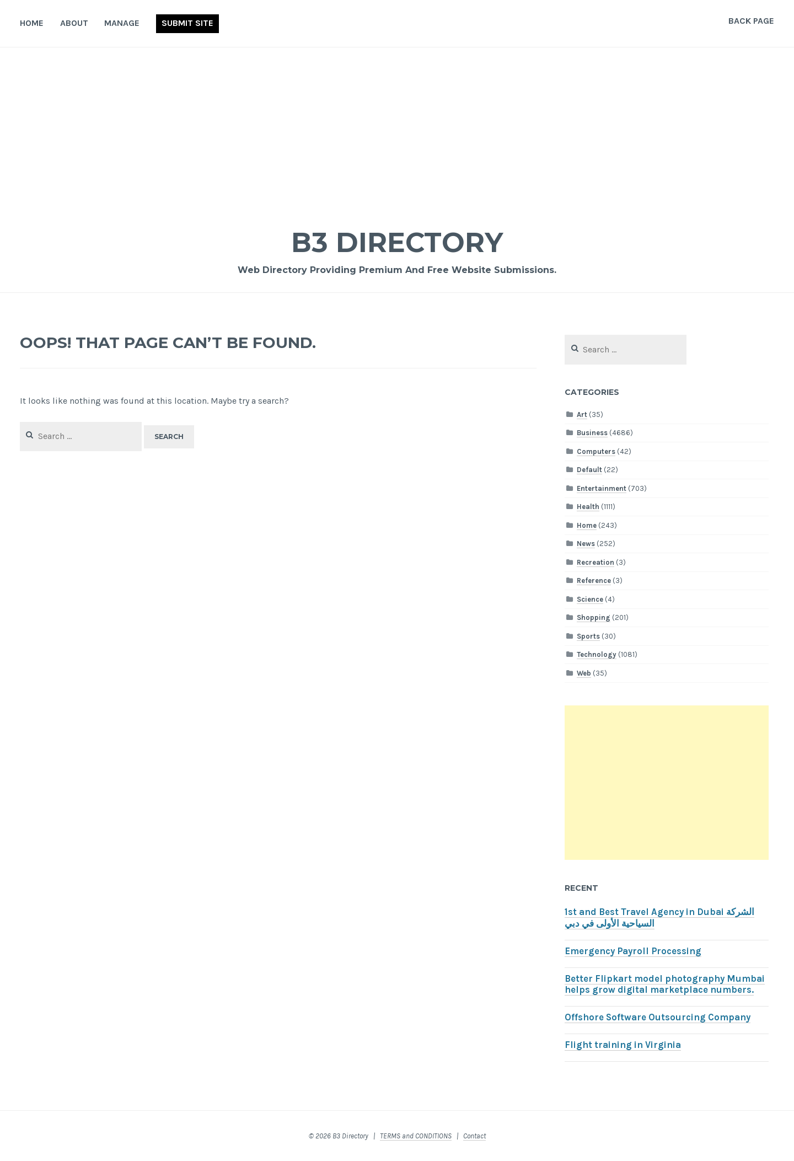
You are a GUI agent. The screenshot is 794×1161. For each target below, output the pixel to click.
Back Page (751, 20)
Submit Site (187, 23)
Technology (596, 654)
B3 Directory (397, 242)
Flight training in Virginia (623, 1045)
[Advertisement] (397, 130)
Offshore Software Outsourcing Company (657, 1017)
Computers (596, 451)
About (74, 23)
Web (584, 673)
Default (589, 470)
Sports (588, 636)
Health (588, 506)
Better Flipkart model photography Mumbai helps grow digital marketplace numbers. (665, 984)
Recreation (595, 562)
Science (590, 599)
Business (592, 433)
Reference (594, 580)
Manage (122, 23)
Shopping (593, 617)
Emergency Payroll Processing (633, 951)
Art (582, 414)
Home (32, 23)
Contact (474, 1136)
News (586, 543)
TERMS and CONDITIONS (416, 1136)
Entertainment (601, 488)
